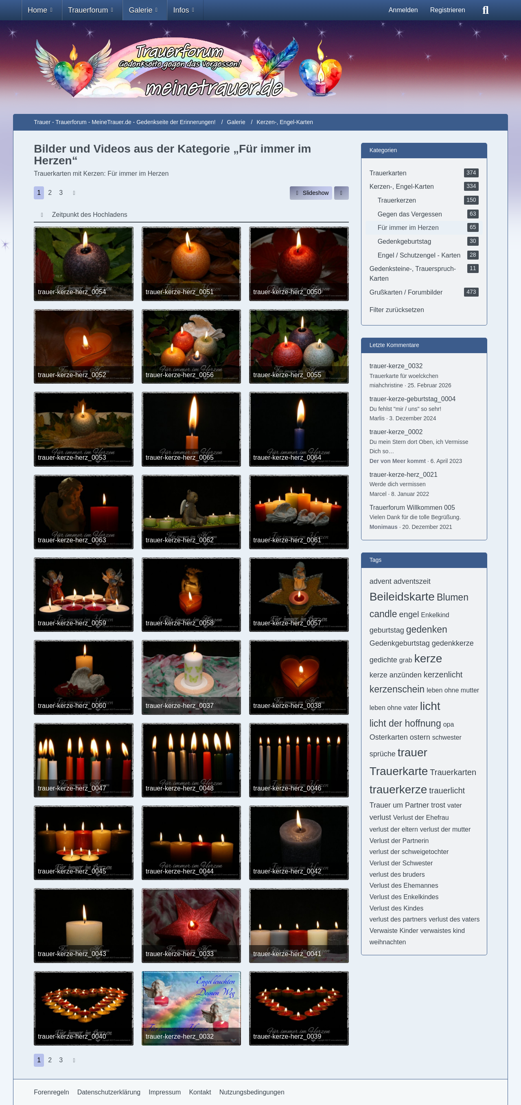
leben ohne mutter (453, 690)
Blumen (452, 597)
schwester (447, 737)
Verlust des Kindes (397, 908)
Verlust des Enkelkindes (404, 896)
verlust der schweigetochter (409, 851)
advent (381, 581)
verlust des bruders (397, 874)
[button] (341, 193)
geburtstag (387, 630)
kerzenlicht (443, 674)
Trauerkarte (399, 771)
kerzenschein (397, 689)
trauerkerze (398, 789)
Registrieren (447, 10)
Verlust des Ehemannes (404, 885)
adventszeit (412, 581)
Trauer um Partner (399, 805)
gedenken (426, 629)
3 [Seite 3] (61, 192)
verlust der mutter (445, 829)
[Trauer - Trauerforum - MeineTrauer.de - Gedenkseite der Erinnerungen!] (260, 67)
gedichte (383, 660)
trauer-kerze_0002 (396, 431)
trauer (412, 752)
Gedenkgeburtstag (400, 643)
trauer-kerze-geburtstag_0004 (413, 398)
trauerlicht (447, 790)
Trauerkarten (453, 772)
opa (448, 724)
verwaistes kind (442, 930)
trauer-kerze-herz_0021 (404, 474)
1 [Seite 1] (39, 192)
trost (438, 805)
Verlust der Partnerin (399, 840)
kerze (428, 658)
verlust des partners (398, 919)
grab (405, 660)
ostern (420, 737)
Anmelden (403, 10)
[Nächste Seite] (74, 192)
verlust (380, 817)
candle (383, 614)
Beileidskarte (402, 596)
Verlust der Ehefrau (421, 817)
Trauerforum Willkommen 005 (412, 507)
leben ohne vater (394, 707)
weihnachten (388, 942)
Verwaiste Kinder (394, 930)
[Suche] (485, 10)
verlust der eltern (394, 829)
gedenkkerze (453, 643)
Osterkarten (389, 737)
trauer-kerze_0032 (396, 366)
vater (454, 805)
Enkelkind (435, 614)
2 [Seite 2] (50, 192)
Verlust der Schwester (401, 863)
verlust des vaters (454, 919)
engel (409, 614)
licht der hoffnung (405, 723)
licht (430, 706)
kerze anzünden (396, 675)
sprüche (383, 754)
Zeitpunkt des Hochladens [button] (89, 214)
